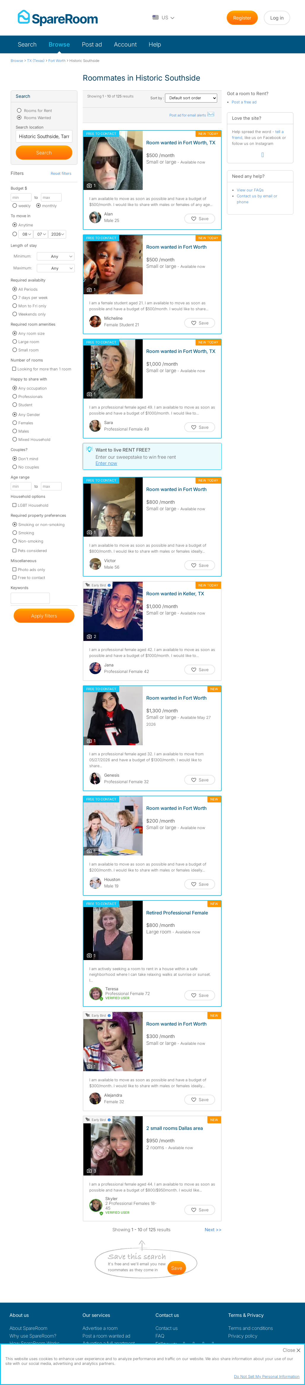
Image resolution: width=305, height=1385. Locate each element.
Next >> (213, 1229)
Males (23, 431)
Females (25, 422)
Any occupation (32, 388)
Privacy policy (243, 1336)
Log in (277, 18)
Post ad (92, 44)
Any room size (31, 333)
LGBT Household (33, 505)
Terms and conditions (250, 1328)
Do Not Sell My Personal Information (267, 1376)
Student (25, 404)
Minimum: (22, 256)
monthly (49, 205)
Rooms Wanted (37, 117)
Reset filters (61, 173)
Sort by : (183, 98)
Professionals (30, 396)
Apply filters (44, 616)
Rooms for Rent (37, 110)
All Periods (28, 289)
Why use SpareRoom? (32, 1336)
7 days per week (33, 297)
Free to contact (31, 577)
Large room (28, 341)
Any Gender (29, 414)
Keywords (19, 589)
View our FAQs (250, 190)
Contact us (166, 1328)
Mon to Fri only (32, 305)
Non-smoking (30, 541)
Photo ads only (31, 569)
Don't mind (28, 458)
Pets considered (32, 550)
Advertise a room (100, 1328)
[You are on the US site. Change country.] (163, 17)
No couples (28, 467)
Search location (30, 127)
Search (27, 44)
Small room (28, 350)
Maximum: (22, 268)
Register (242, 18)
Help (155, 44)
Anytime (25, 225)
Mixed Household (34, 439)
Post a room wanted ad (106, 1336)
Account (125, 44)
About (28, 1328)
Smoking (26, 532)
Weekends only (32, 314)
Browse (59, 44)
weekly (24, 205)
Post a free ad (244, 102)
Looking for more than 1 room (44, 369)
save (176, 1268)
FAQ (159, 1336)
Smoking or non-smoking (41, 524)
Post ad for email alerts (192, 115)
